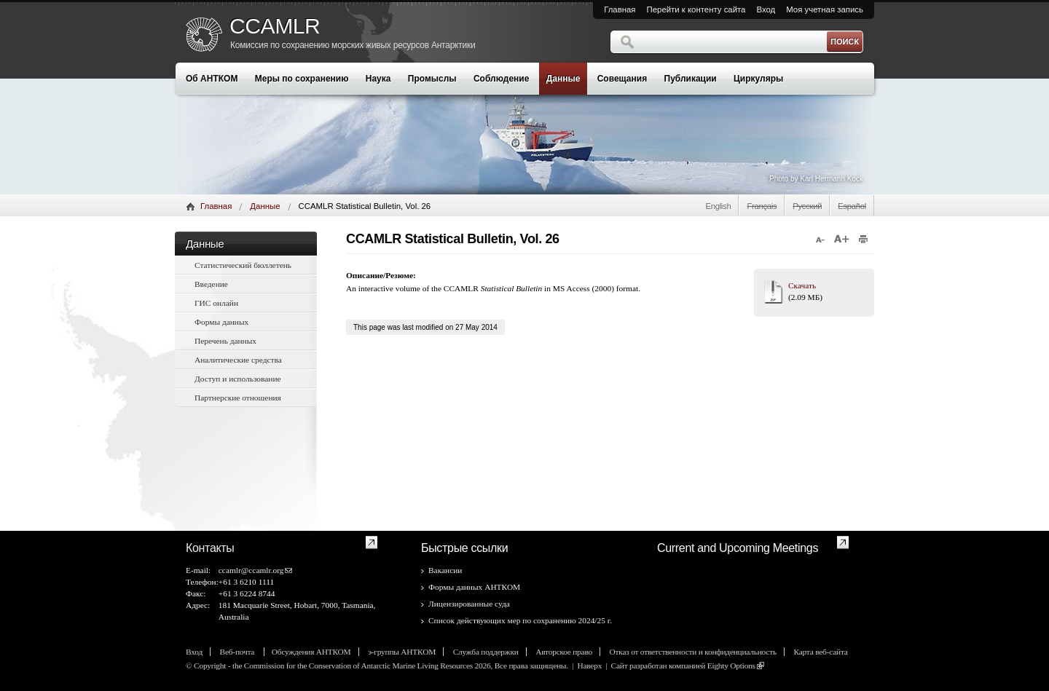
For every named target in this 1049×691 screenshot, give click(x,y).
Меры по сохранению (302, 79)
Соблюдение (501, 79)
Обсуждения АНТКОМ (311, 651)
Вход (765, 9)
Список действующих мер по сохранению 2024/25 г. (520, 620)
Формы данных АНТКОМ (474, 587)
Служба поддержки (486, 651)
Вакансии (445, 570)
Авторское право (563, 651)
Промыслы (432, 79)
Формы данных (221, 321)
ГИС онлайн (216, 303)
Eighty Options (731, 665)
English (718, 206)
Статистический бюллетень (243, 265)
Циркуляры (758, 79)
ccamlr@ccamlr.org (251, 570)
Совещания (622, 79)
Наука (378, 79)
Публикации (690, 79)
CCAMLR (274, 26)
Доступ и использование (238, 378)
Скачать (802, 285)
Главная (619, 9)
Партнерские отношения (238, 397)
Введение (211, 284)
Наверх (589, 665)
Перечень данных (225, 340)
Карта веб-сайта (820, 651)
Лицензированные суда (469, 603)
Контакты (210, 548)
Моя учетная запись (824, 9)
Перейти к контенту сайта (696, 9)
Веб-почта (238, 651)
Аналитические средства (238, 359)
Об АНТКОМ (211, 79)
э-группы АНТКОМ (402, 651)
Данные (563, 79)
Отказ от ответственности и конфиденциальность (693, 651)
